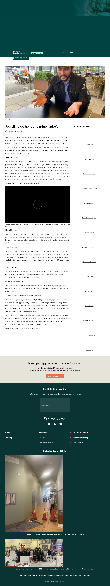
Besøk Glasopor (89, 159)
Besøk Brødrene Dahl (89, 320)
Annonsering (43, 433)
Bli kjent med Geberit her (89, 262)
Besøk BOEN (89, 276)
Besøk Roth (89, 144)
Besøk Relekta (89, 306)
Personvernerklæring (80, 438)
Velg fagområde (36, 53)
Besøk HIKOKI (89, 291)
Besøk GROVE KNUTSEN (89, 247)
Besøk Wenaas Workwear (89, 188)
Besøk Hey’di (89, 350)
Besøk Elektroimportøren (89, 335)
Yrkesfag (8, 438)
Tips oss (42, 438)
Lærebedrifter (78, 443)
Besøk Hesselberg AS (89, 174)
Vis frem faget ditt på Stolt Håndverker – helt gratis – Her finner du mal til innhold (55, 575)
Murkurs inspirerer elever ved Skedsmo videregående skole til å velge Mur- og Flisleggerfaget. (55, 569)
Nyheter (8, 433)
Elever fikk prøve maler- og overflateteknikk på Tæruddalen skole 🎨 (55, 534)
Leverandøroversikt (46, 443)
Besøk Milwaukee (89, 203)
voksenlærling (46, 179)
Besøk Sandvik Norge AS (89, 218)
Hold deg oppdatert (55, 376)
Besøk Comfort (89, 232)
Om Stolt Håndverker (80, 433)
